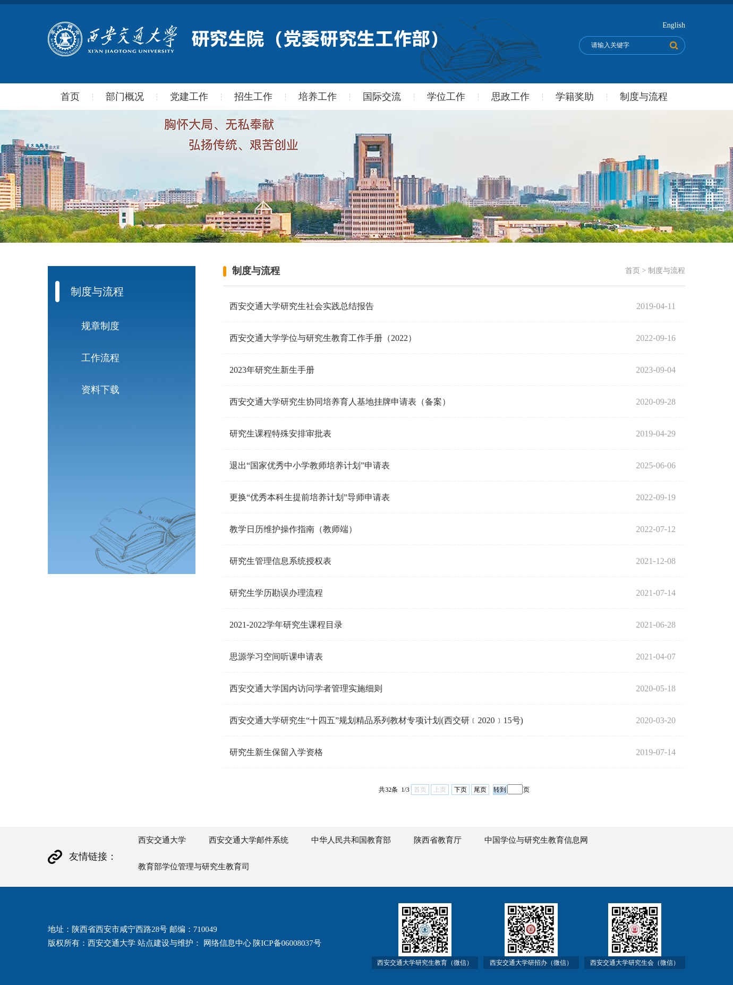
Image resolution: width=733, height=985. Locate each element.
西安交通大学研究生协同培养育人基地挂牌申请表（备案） (339, 401)
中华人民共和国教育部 (351, 840)
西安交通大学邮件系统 (248, 840)
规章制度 (100, 326)
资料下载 (100, 389)
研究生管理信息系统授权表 (280, 561)
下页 (460, 789)
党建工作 (189, 96)
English (673, 25)
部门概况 (125, 96)
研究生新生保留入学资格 (276, 752)
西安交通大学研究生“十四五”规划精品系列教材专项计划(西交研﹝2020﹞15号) (376, 720)
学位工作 (446, 96)
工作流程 (100, 358)
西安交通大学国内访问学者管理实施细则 (305, 688)
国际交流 (382, 96)
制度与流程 (644, 96)
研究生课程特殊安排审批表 (280, 433)
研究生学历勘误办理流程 (276, 592)
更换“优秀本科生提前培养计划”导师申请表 (309, 497)
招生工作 (253, 96)
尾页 (480, 789)
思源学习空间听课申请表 (276, 656)
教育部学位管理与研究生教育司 (194, 866)
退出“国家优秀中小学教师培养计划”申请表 (309, 465)
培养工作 (318, 96)
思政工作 (510, 96)
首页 (70, 96)
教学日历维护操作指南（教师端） (293, 529)
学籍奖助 (575, 96)
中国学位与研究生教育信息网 (536, 840)
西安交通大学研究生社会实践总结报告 (301, 306)
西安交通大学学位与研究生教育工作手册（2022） (322, 337)
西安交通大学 (162, 840)
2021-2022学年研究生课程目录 (286, 624)
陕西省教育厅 (438, 840)
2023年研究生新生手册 (271, 369)
